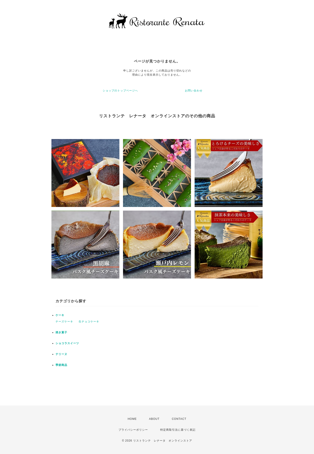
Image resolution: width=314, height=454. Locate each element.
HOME (132, 418)
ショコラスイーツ (67, 343)
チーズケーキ (64, 321)
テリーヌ (61, 354)
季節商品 (61, 365)
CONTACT (179, 418)
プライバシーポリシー (133, 429)
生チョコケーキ (89, 321)
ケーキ (60, 315)
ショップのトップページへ (120, 90)
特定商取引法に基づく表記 (178, 429)
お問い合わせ (194, 90)
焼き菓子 (61, 332)
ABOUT (154, 418)
